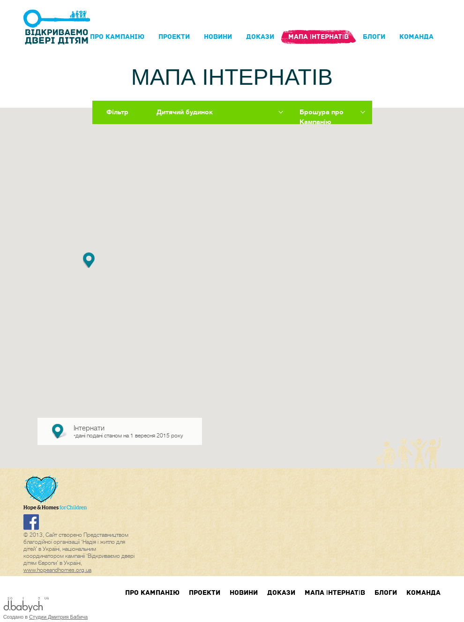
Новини (218, 36)
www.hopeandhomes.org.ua (57, 570)
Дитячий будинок (185, 112)
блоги (374, 36)
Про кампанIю (117, 36)
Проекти (174, 36)
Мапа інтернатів (318, 36)
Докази (260, 36)
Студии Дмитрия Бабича (58, 617)
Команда (416, 36)
